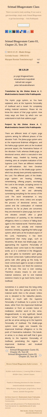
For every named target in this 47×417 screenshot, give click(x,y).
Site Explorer (23, 25)
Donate (31, 411)
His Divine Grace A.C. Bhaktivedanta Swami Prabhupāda (22, 397)
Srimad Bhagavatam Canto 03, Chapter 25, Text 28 (24, 351)
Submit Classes (29, 374)
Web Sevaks (24, 411)
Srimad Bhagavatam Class (23, 6)
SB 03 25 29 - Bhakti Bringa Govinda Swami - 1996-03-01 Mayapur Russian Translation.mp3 (19, 55)
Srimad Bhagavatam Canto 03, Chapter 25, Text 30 (22, 355)
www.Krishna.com (24, 406)
